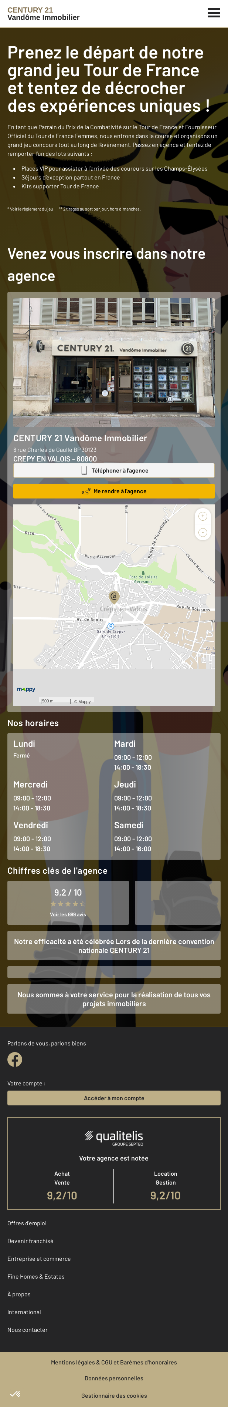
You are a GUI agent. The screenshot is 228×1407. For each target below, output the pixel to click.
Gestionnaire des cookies (114, 1395)
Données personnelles (114, 1377)
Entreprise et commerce (39, 1258)
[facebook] (14, 1059)
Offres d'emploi (27, 1222)
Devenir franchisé (30, 1240)
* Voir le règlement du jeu (30, 208)
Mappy (84, 701)
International (24, 1311)
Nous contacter (27, 1329)
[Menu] (214, 11)
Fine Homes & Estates (36, 1276)
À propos (19, 1293)
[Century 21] (43, 13)
